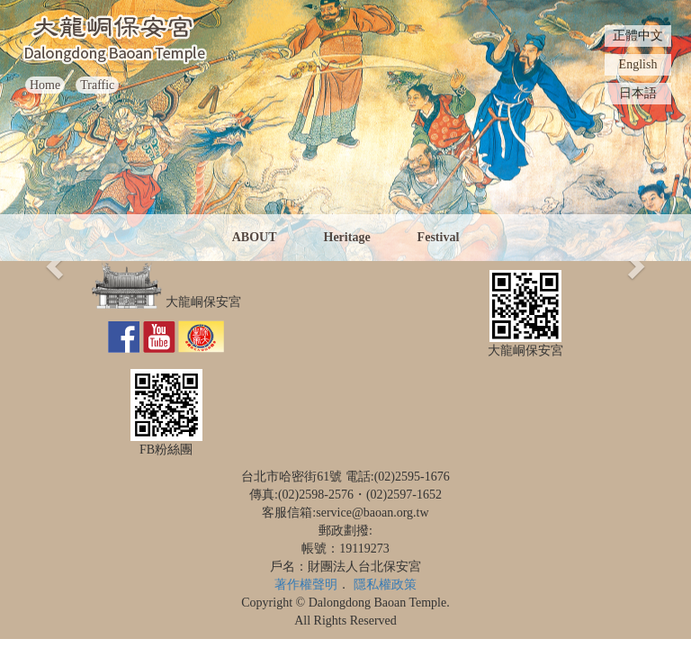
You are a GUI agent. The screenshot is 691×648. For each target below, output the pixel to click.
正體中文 (638, 35)
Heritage (347, 237)
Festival (438, 237)
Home (45, 85)
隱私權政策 (385, 584)
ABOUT (254, 237)
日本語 (638, 93)
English (638, 64)
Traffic (97, 85)
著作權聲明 (305, 584)
